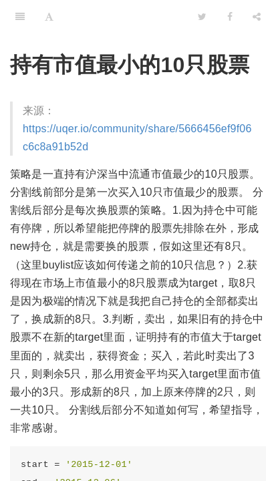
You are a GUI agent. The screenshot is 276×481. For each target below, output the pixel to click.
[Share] (257, 16)
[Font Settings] (49, 16)
